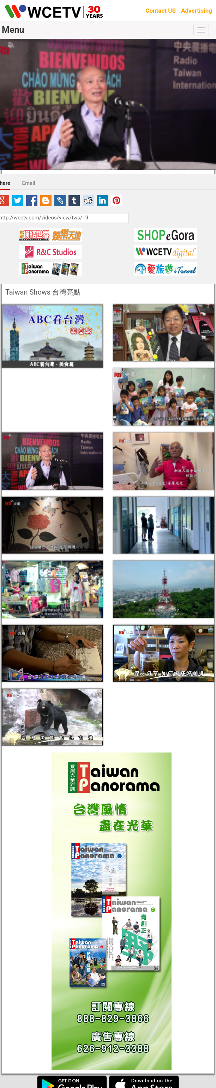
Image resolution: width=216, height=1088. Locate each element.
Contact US (160, 10)
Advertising (196, 10)
